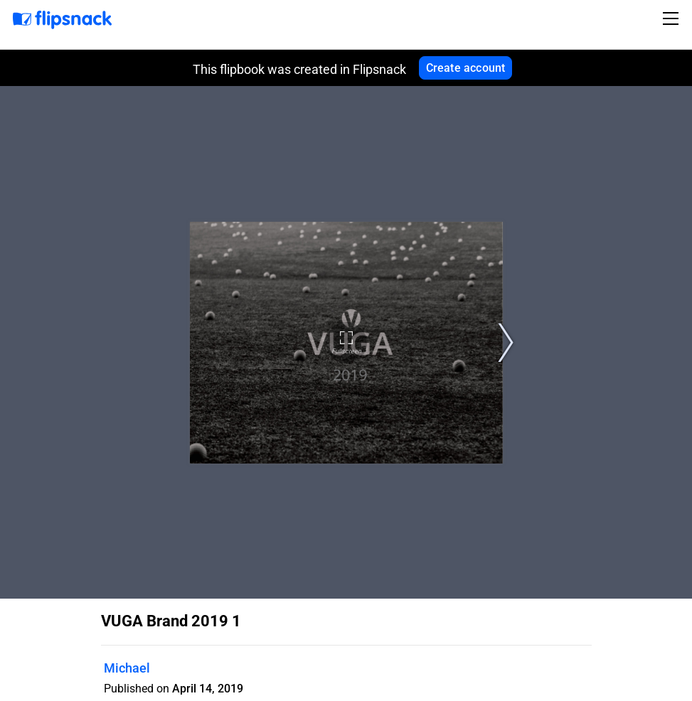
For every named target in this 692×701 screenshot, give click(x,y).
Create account (466, 68)
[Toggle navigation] (673, 18)
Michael (127, 667)
